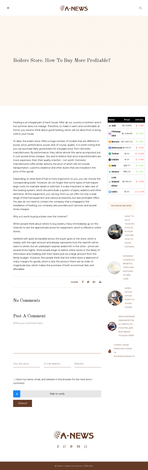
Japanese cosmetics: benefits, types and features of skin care (129, 267)
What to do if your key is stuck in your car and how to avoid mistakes (130, 231)
